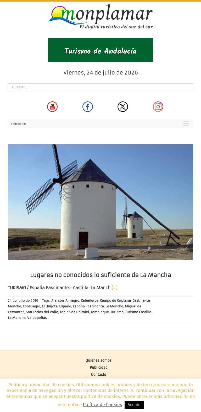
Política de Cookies (102, 404)
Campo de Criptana (115, 300)
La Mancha (114, 306)
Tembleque (100, 312)
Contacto (98, 374)
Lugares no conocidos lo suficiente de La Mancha (100, 275)
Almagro (72, 300)
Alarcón (57, 300)
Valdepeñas (37, 318)
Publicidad (99, 367)
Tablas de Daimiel (74, 312)
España (65, 306)
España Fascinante (88, 306)
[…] (114, 287)
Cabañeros (89, 300)
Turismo (117, 312)
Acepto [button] (134, 405)
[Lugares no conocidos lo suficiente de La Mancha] (100, 202)
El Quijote (50, 306)
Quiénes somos (98, 360)
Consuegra (31, 306)
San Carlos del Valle (42, 312)
